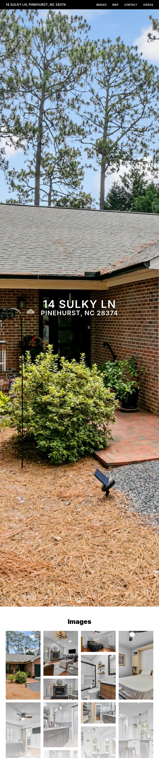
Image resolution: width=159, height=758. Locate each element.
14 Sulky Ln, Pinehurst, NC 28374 (36, 4)
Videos (148, 4)
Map (115, 4)
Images (101, 4)
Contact (130, 4)
